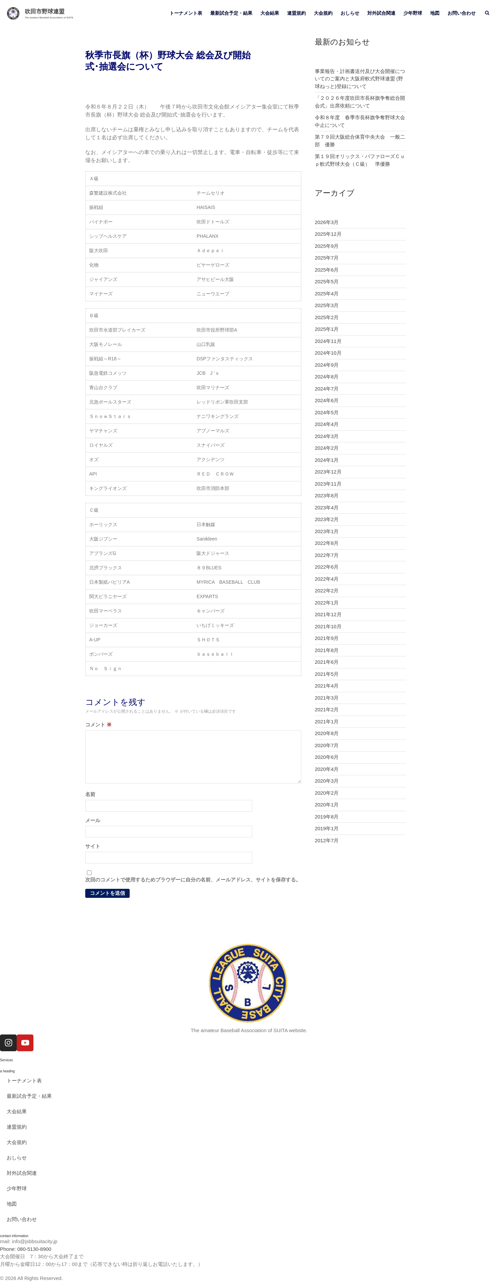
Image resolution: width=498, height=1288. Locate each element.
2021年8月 (327, 650)
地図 (435, 13)
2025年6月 (327, 270)
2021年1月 (327, 721)
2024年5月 (327, 412)
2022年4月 (327, 579)
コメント (98, 724)
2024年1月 (327, 460)
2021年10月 (328, 626)
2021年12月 (328, 614)
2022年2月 (327, 590)
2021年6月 (327, 662)
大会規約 (323, 13)
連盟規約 (296, 13)
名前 (90, 794)
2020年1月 (327, 804)
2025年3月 (327, 305)
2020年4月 (327, 769)
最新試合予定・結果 (231, 13)
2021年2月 (327, 709)
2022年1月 (327, 602)
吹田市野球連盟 (45, 11)
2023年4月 (327, 507)
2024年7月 (327, 388)
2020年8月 (327, 733)
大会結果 (269, 13)
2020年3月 (327, 781)
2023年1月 (327, 531)
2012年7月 (327, 840)
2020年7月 (327, 745)
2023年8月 (327, 495)
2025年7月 (327, 258)
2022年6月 (327, 567)
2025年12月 (328, 234)
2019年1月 (327, 828)
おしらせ (350, 13)
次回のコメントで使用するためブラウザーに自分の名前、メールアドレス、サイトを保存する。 (193, 879)
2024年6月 (327, 400)
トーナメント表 (185, 13)
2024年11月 (328, 341)
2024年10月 (328, 353)
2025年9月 (327, 246)
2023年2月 (327, 519)
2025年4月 (327, 293)
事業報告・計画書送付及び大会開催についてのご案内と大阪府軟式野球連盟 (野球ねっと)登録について (360, 78)
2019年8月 (327, 816)
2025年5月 (327, 281)
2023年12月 (328, 472)
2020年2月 (327, 793)
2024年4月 (327, 424)
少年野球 (412, 13)
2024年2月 (327, 448)
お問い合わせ (462, 13)
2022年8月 (327, 543)
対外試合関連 (381, 13)
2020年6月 (327, 757)
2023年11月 (328, 484)
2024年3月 (327, 436)
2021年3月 (327, 698)
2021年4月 (327, 686)
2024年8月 (327, 376)
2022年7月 (327, 555)
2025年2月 (327, 317)
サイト (92, 846)
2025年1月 (327, 329)
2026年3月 (327, 222)
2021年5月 (327, 674)
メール (92, 820)
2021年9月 (327, 638)
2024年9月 (327, 365)
